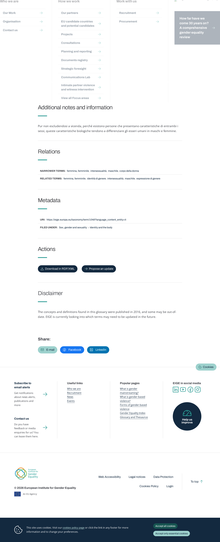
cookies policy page (73, 527)
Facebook (190, 390)
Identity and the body (101, 227)
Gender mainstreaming (104, 9)
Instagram (198, 390)
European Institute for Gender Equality (21, 9)
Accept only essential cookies (171, 533)
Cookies (208, 367)
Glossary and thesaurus (68, 29)
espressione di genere (148, 178)
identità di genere (96, 178)
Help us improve (187, 421)
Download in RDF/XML (60, 268)
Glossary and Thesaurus (134, 417)
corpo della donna (129, 171)
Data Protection (163, 476)
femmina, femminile (78, 171)
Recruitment (74, 393)
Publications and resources (77, 9)
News (70, 397)
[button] (47, 349)
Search (212, 9)
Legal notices (137, 476)
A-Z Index (87, 29)
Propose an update (101, 268)
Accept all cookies (165, 526)
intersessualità (98, 171)
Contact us (21, 418)
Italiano (196, 37)
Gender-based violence (128, 9)
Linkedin (176, 390)
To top (195, 481)
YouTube (183, 390)
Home (21, 29)
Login (169, 486)
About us (199, 9)
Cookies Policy (148, 486)
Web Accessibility (109, 476)
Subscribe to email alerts (22, 385)
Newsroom (54, 9)
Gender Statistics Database (177, 9)
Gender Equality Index (152, 9)
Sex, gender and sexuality (73, 227)
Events (71, 401)
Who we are (74, 388)
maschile (113, 171)
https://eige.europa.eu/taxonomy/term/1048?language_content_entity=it (86, 219)
